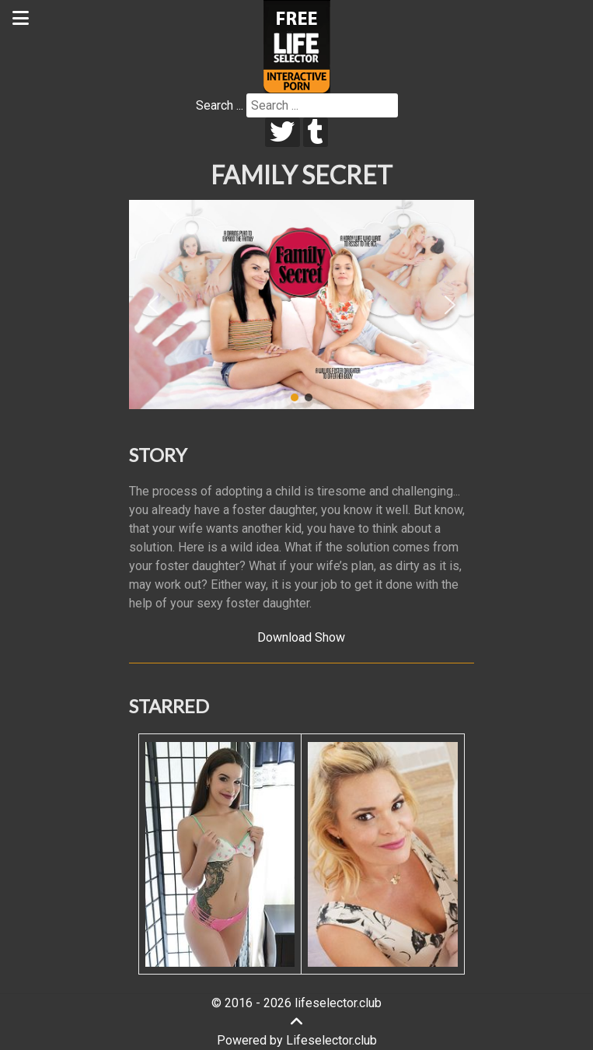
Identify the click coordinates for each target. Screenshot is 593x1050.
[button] (153, 304)
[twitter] (282, 132)
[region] (301, 305)
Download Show (301, 637)
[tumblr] (316, 132)
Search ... (219, 105)
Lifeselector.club (331, 1040)
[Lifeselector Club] (296, 45)
